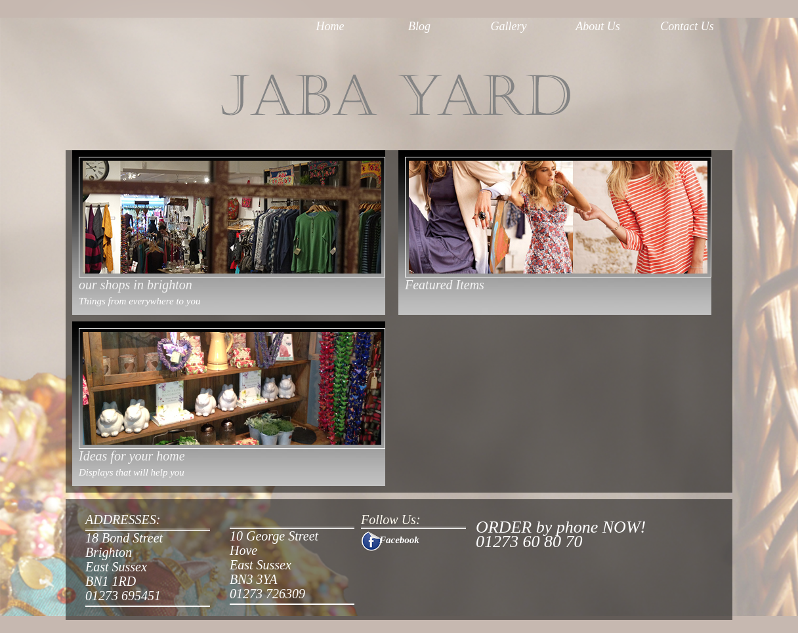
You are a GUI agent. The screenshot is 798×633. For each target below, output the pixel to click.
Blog (419, 26)
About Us (598, 26)
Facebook (399, 540)
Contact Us (687, 26)
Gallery (509, 26)
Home (330, 26)
